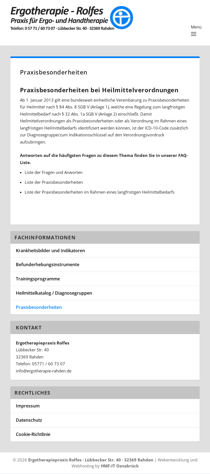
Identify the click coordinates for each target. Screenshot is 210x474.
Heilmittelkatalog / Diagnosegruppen (54, 294)
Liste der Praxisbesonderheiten (54, 183)
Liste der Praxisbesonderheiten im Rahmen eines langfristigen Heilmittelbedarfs (99, 193)
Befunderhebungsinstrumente (47, 265)
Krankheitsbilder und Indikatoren (50, 251)
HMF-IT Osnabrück (120, 466)
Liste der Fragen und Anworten (54, 173)
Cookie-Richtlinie (33, 435)
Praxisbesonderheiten (39, 308)
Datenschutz (29, 421)
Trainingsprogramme (38, 280)
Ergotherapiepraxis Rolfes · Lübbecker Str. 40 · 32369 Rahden (90, 460)
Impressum (28, 407)
